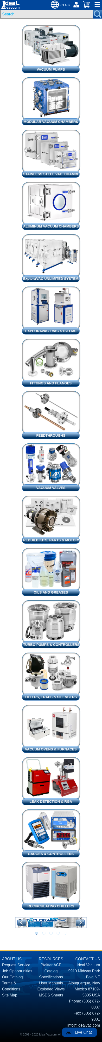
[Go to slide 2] (43, 933)
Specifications (51, 977)
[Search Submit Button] (97, 14)
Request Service (16, 965)
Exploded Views (51, 989)
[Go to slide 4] (58, 933)
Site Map (9, 995)
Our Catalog (12, 977)
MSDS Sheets (51, 995)
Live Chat (83, 1032)
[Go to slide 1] (36, 933)
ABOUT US (12, 959)
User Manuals (51, 983)
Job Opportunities (17, 971)
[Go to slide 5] (65, 933)
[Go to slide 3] (51, 933)
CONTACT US (87, 959)
